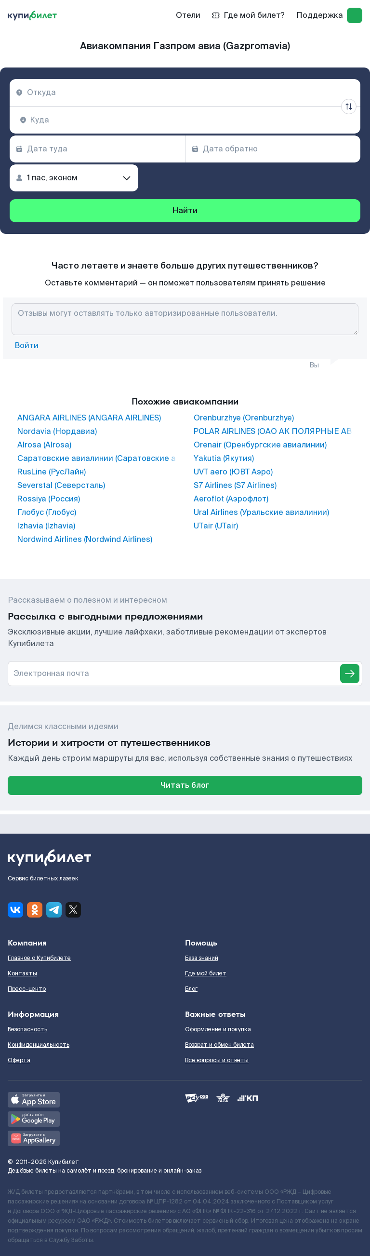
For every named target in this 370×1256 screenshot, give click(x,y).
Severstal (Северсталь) (61, 485)
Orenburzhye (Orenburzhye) (244, 418)
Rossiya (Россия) (48, 499)
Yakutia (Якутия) (224, 458)
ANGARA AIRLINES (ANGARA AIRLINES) (89, 418)
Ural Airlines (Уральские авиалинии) (261, 512)
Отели (188, 15)
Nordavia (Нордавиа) (57, 431)
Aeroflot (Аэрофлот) (231, 499)
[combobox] (185, 92)
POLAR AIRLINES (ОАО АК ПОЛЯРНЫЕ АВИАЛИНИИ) (273, 431)
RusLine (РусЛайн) (51, 472)
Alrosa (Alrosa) (44, 445)
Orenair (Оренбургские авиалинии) (260, 445)
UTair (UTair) (216, 526)
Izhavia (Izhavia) (46, 526)
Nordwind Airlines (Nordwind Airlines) (84, 539)
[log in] (354, 15)
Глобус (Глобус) (46, 512)
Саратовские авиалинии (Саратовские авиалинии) (96, 458)
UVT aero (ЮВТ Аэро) (233, 472)
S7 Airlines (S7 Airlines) (235, 485)
